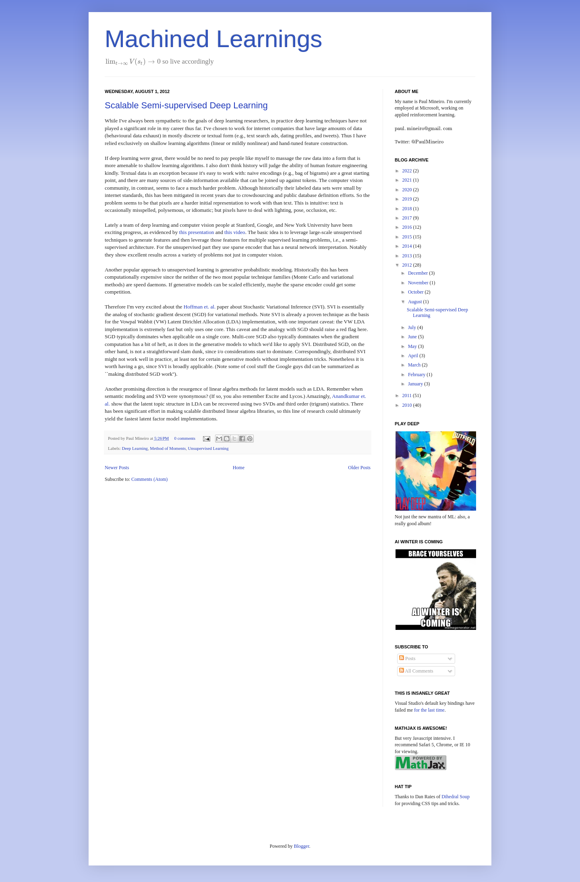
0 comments (184, 438)
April (413, 355)
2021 (407, 180)
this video (234, 232)
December (418, 273)
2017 (407, 218)
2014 (407, 246)
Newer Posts (117, 467)
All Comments (416, 671)
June (413, 337)
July (412, 327)
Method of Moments (168, 448)
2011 (407, 395)
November (419, 283)
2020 (407, 190)
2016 (407, 227)
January (416, 384)
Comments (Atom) (149, 479)
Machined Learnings (213, 38)
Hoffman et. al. (200, 307)
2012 (407, 265)
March (415, 365)
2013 (407, 256)
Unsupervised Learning (208, 448)
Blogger (301, 846)
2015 (407, 237)
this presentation (196, 232)
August (415, 301)
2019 (407, 199)
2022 (407, 171)
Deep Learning (134, 448)
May (413, 346)
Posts (407, 658)
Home (238, 467)
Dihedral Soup (455, 796)
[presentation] (133, 61)
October (416, 292)
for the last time (429, 710)
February (417, 374)
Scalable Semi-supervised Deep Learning (186, 105)
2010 (407, 405)
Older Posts (359, 467)
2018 (407, 208)
